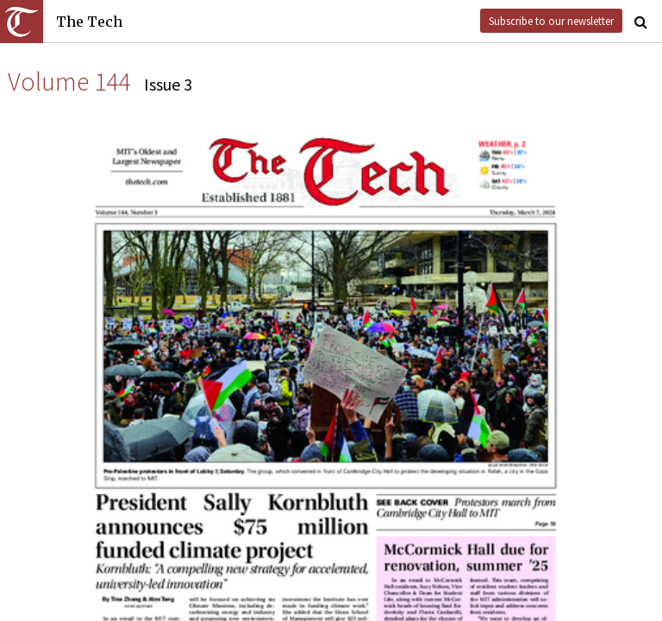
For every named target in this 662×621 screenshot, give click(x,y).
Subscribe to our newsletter (551, 21)
